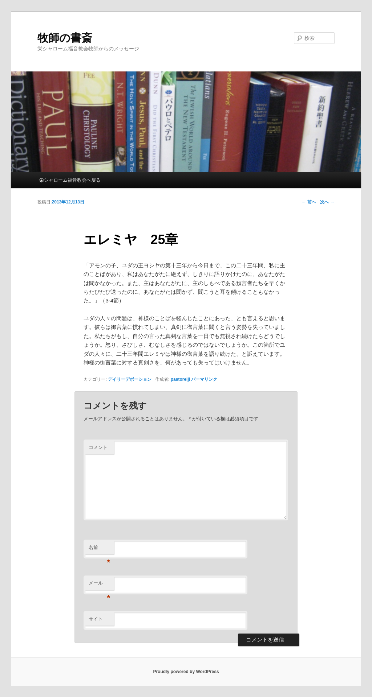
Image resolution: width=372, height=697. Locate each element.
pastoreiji (180, 379)
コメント (98, 447)
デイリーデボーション (129, 379)
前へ (309, 202)
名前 (99, 549)
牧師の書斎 (64, 38)
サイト (96, 619)
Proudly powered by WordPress (186, 671)
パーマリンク (204, 379)
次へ (327, 202)
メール (99, 585)
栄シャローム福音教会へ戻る (70, 180)
